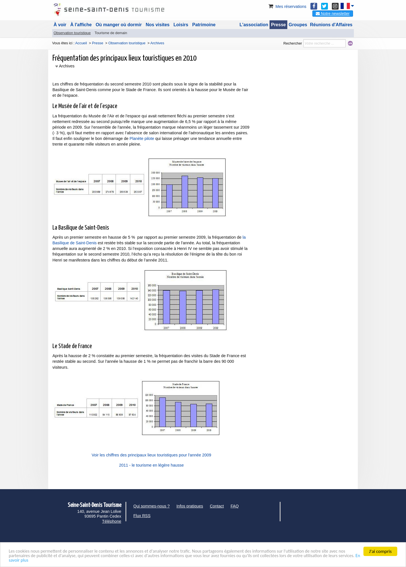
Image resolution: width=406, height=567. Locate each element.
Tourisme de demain (111, 33)
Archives (66, 66)
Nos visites (157, 24)
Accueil (81, 43)
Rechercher (292, 43)
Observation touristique (72, 33)
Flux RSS (142, 515)
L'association (254, 24)
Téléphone (111, 521)
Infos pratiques (189, 506)
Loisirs (180, 24)
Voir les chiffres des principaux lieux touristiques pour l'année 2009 (151, 455)
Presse (278, 24)
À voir (60, 24)
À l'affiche (81, 24)
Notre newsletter (333, 13)
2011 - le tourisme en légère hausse (151, 465)
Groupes (298, 24)
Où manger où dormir (119, 24)
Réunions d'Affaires (331, 24)
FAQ (235, 506)
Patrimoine (204, 24)
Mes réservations (287, 6)
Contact (217, 506)
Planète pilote (142, 138)
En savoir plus (50, 560)
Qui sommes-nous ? (151, 506)
